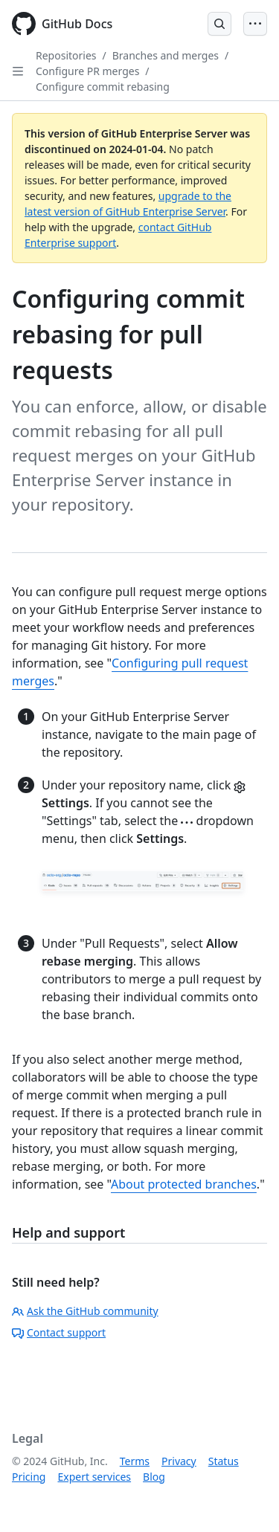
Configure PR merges (87, 71)
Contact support (59, 1332)
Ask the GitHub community (85, 1311)
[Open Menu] (255, 24)
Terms (135, 1461)
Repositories (66, 55)
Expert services (94, 1477)
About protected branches (184, 1184)
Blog (154, 1477)
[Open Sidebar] (18, 71)
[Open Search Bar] (219, 24)
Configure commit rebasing (103, 87)
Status (223, 1461)
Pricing (28, 1477)
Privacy (178, 1461)
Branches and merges (165, 55)
